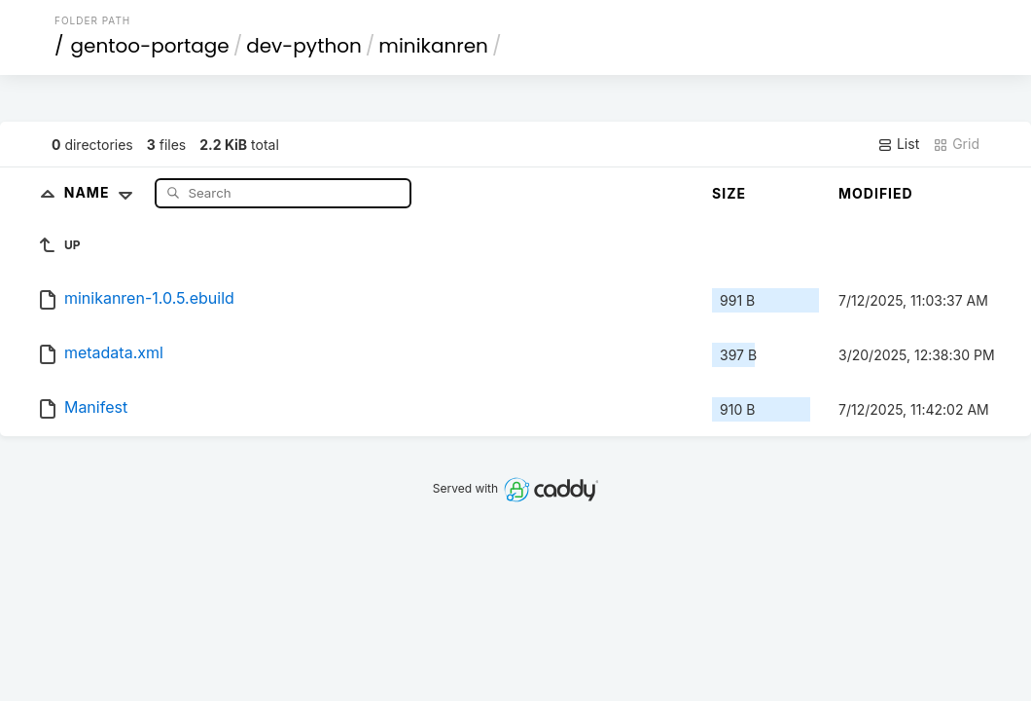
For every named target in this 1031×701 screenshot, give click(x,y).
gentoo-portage (150, 45)
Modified (875, 193)
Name (102, 192)
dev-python (304, 45)
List (898, 144)
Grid (956, 144)
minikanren (433, 45)
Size (729, 193)
